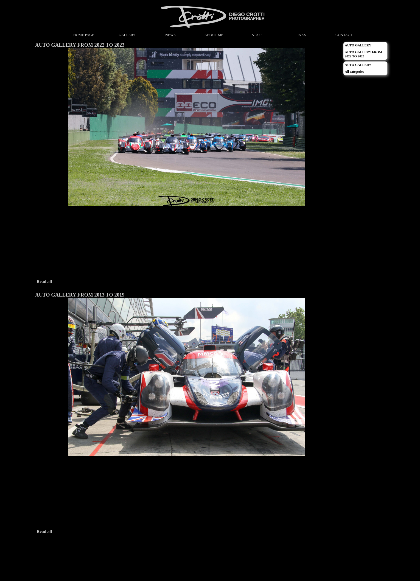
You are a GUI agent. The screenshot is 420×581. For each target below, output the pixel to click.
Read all (44, 281)
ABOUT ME (214, 35)
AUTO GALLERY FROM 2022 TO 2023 (80, 45)
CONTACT (343, 35)
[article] (186, 164)
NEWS (170, 35)
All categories (354, 72)
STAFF (257, 35)
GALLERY (127, 35)
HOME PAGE (83, 35)
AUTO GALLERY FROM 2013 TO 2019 (80, 295)
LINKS (300, 35)
